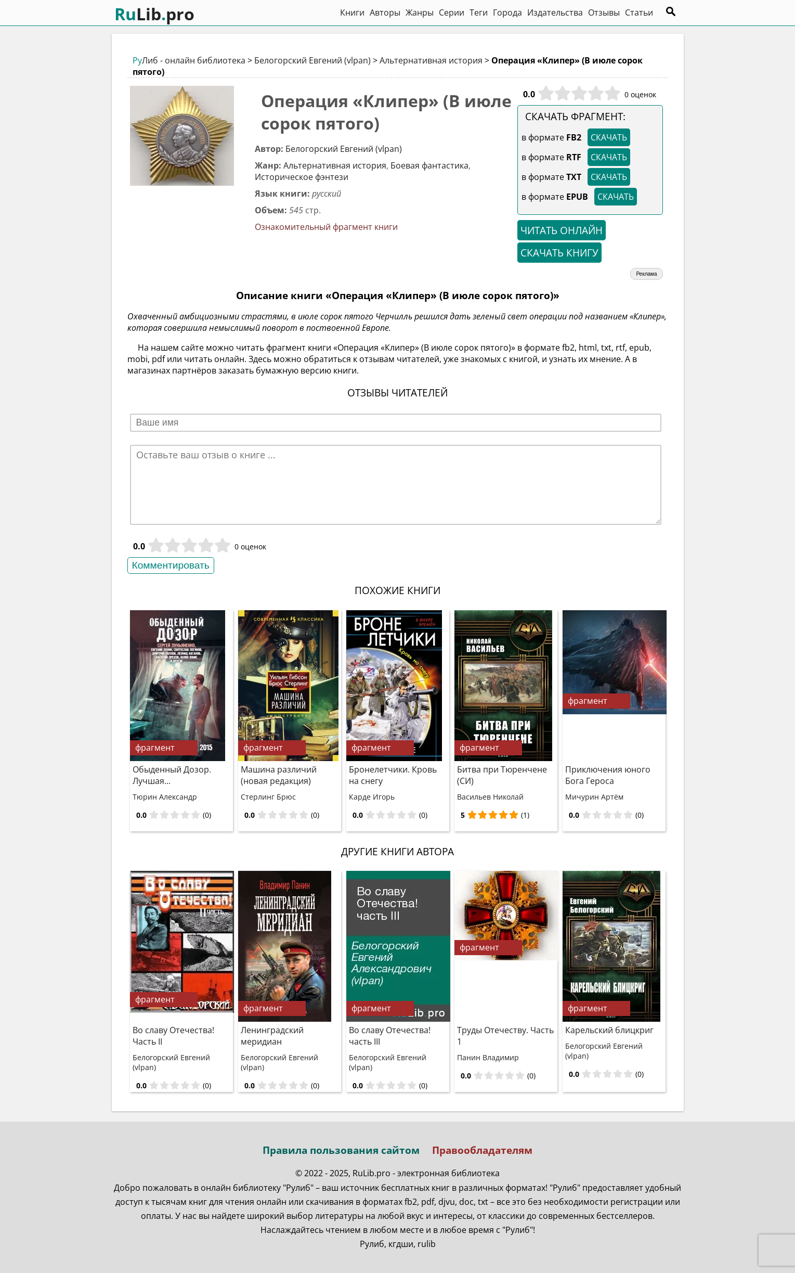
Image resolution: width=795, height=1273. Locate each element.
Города (507, 12)
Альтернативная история (431, 60)
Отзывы (604, 12)
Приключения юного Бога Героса (607, 775)
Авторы (385, 12)
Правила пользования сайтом (341, 1150)
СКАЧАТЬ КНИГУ (559, 253)
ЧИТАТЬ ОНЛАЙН (561, 230)
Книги (352, 12)
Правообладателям (482, 1150)
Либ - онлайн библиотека (189, 60)
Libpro (154, 14)
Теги (479, 12)
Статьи (639, 12)
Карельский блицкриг (609, 1030)
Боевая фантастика (429, 165)
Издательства (555, 12)
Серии (451, 12)
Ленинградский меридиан (272, 1035)
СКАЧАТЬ (609, 137)
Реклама (646, 274)
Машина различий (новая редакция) (279, 775)
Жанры (420, 12)
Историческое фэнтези (301, 177)
